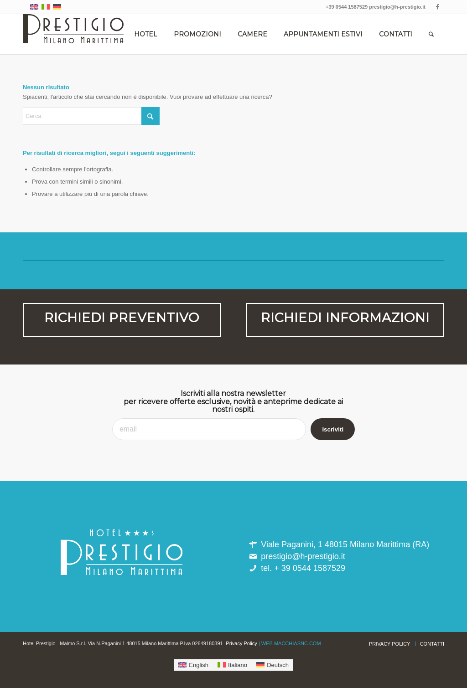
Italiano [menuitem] (237, 665)
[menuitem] (145, 34)
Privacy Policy (241, 643)
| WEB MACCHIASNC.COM (290, 643)
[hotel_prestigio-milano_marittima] (73, 34)
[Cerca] (431, 34)
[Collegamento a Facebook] (437, 7)
